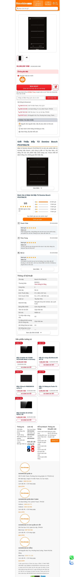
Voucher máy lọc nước (26, 75)
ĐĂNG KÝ (55, 440)
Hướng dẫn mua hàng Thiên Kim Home (42, 437)
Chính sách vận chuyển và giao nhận (42, 442)
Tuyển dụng (20, 435)
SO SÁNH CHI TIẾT (26, 367)
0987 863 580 (23, 112)
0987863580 (30, 431)
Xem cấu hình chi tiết (34, 332)
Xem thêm (37, 188)
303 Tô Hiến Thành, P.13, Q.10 (36, 105)
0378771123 (23, 115)
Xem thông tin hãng (40, 284)
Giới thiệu (19, 429)
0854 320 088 (23, 109)
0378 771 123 (29, 555)
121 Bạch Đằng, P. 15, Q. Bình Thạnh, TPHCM (40, 109)
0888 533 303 (23, 105)
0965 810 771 (28, 504)
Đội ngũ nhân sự (21, 443)
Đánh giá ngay (37, 219)
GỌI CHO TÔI (51, 98)
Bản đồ (21, 486)
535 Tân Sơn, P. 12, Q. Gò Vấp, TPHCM (38, 112)
